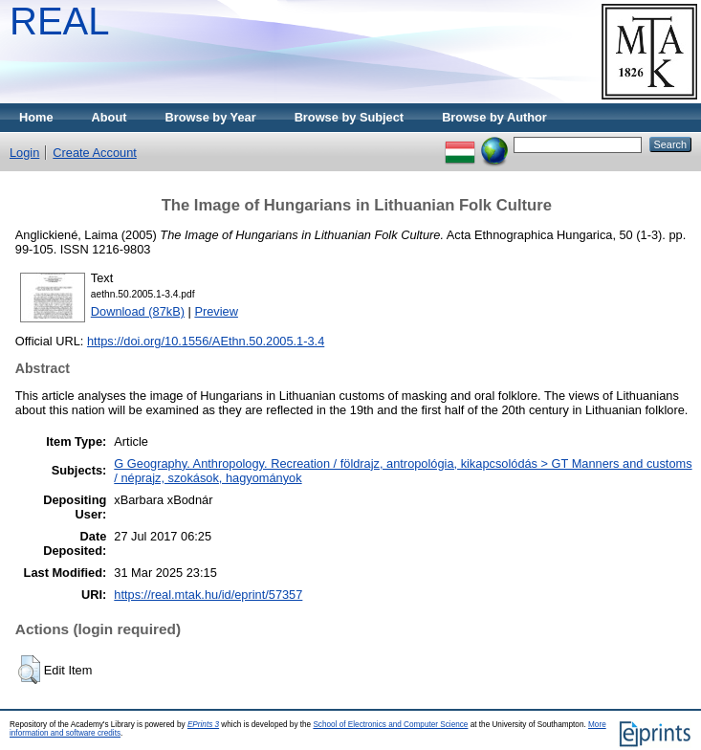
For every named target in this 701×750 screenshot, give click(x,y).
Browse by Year (210, 117)
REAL (60, 21)
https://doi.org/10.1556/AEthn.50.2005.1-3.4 (205, 341)
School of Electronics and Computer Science (390, 724)
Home (36, 117)
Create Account (95, 152)
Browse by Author (494, 117)
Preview (216, 311)
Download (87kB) (138, 311)
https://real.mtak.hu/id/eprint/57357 (208, 594)
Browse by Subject (350, 117)
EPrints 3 (203, 724)
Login (24, 152)
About (109, 117)
